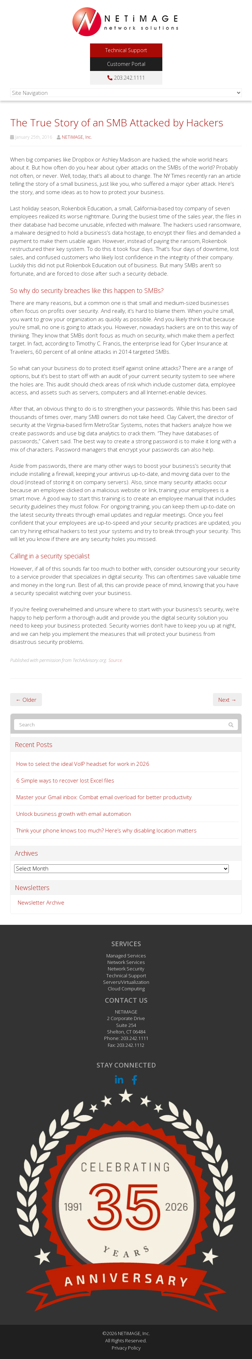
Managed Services (126, 955)
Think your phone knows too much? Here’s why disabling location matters (106, 830)
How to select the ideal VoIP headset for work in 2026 (82, 763)
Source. (115, 660)
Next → (227, 699)
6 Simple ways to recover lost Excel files (65, 780)
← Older (26, 699)
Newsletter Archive (41, 902)
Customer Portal (126, 63)
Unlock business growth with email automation (73, 813)
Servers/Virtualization (126, 982)
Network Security (126, 968)
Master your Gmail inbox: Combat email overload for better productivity (104, 797)
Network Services (126, 962)
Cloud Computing (126, 988)
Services (126, 943)
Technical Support (126, 50)
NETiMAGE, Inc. (77, 137)
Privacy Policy (126, 1348)
